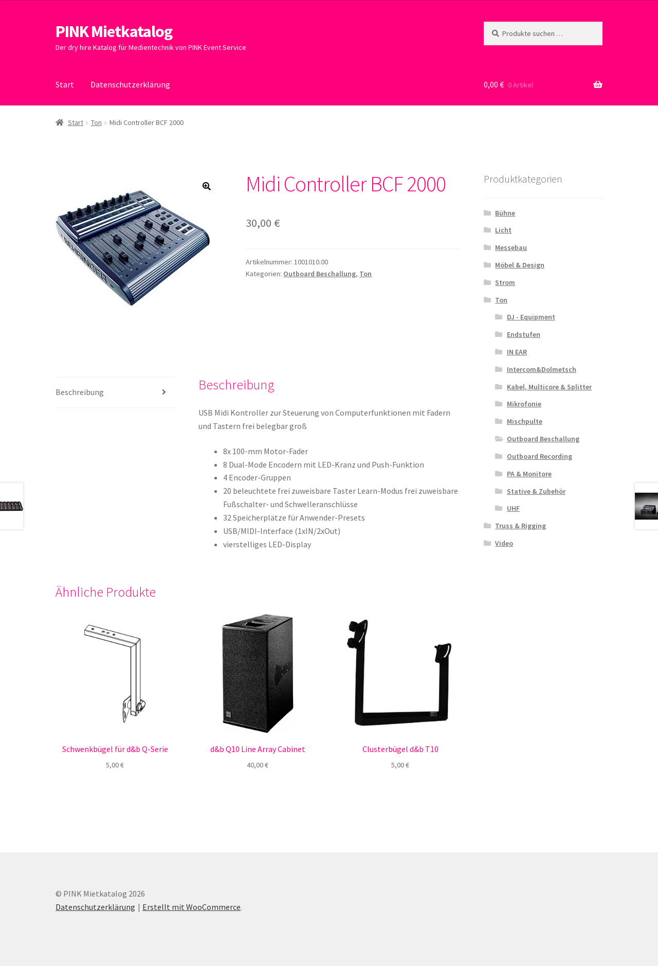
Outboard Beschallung (319, 273)
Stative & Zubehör (536, 491)
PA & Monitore (529, 473)
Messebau (511, 247)
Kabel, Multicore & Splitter (549, 386)
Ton (96, 122)
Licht (503, 230)
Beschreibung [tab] (80, 392)
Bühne (505, 213)
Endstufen (523, 334)
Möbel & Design (519, 265)
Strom (505, 282)
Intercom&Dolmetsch (541, 369)
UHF (513, 508)
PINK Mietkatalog (114, 31)
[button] (206, 186)
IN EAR (517, 351)
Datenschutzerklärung (130, 84)
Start (65, 84)
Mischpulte (524, 421)
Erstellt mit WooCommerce (191, 907)
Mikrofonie (524, 403)
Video (504, 543)
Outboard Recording (539, 456)
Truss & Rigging (520, 525)
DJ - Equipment (531, 316)
